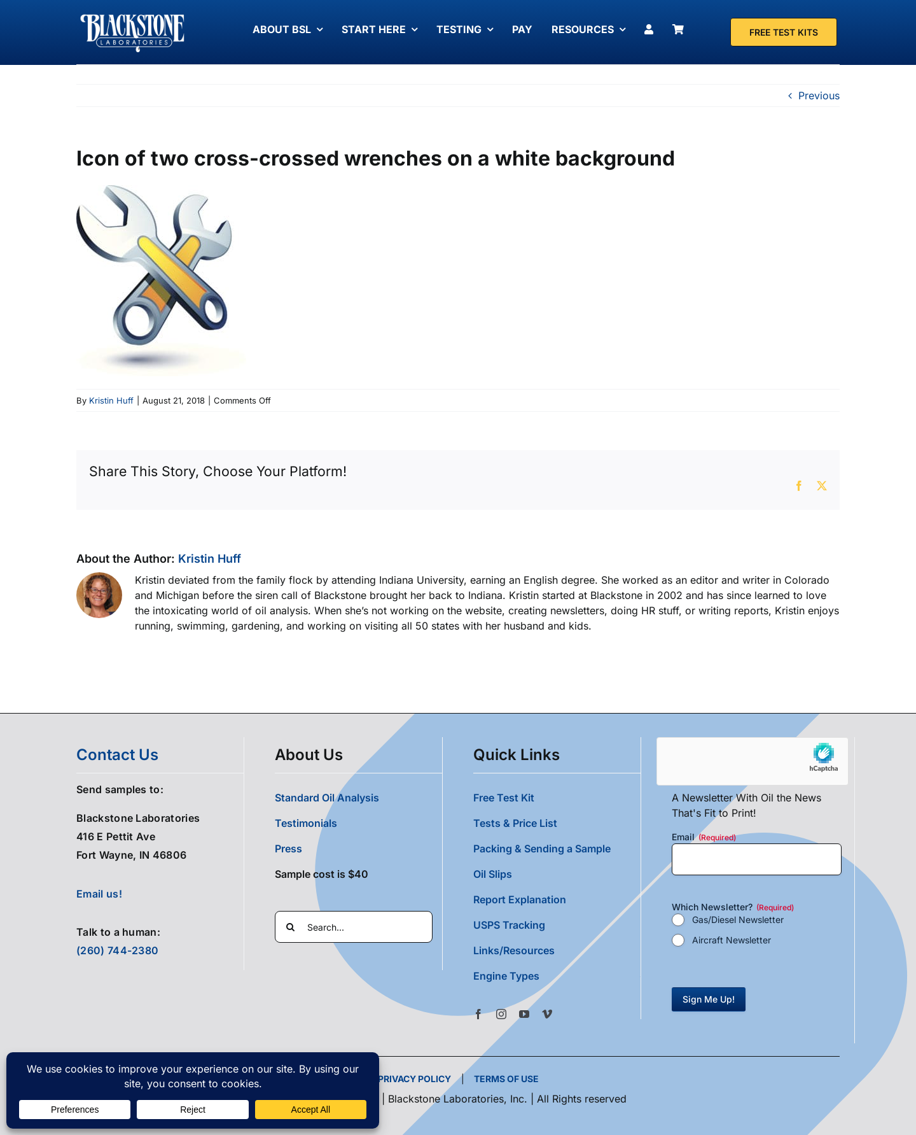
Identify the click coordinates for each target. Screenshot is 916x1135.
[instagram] (501, 1014)
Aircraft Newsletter (731, 939)
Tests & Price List (515, 823)
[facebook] (478, 1014)
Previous (819, 95)
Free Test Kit (503, 797)
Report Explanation (519, 899)
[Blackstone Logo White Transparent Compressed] (132, 14)
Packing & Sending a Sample (542, 848)
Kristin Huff (111, 400)
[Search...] (354, 927)
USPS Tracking (509, 925)
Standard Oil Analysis (327, 797)
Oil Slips (492, 874)
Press (288, 848)
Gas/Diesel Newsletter (738, 919)
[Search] (291, 927)
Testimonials (306, 823)
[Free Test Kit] (783, 32)
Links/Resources (514, 950)
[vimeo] (547, 1014)
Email (704, 837)
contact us (117, 754)
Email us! (99, 893)
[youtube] (524, 1014)
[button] (557, 976)
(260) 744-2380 (117, 950)
